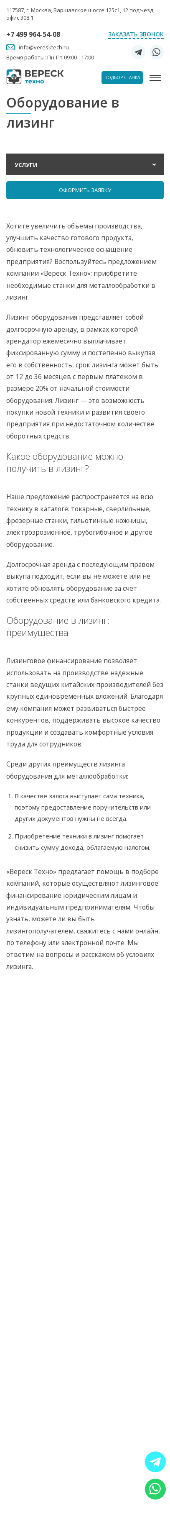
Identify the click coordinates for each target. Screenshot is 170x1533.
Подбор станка (122, 77)
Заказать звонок (136, 34)
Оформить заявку (85, 190)
